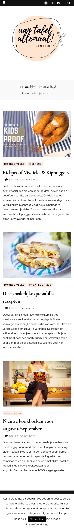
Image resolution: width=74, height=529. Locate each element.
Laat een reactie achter (22, 179)
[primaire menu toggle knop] (37, 75)
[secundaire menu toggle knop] (4, 2)
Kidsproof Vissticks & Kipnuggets (36, 172)
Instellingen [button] (53, 519)
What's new (13, 413)
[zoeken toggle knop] (68, 3)
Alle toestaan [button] (37, 519)
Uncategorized (40, 284)
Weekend (35, 164)
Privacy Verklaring (37, 524)
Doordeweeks (14, 164)
